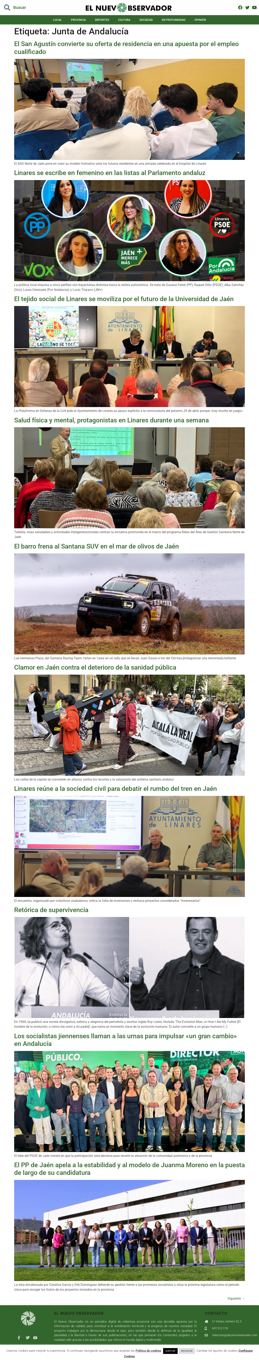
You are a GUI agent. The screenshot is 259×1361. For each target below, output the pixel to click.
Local (57, 19)
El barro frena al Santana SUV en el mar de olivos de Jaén (96, 546)
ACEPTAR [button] (170, 1351)
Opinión (200, 19)
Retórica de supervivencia (51, 910)
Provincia (78, 19)
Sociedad (146, 19)
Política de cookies (148, 1351)
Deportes (102, 19)
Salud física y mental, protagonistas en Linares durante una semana (111, 420)
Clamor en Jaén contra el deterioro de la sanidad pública (95, 667)
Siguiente (236, 1298)
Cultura (124, 19)
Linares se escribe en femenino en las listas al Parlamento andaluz (109, 173)
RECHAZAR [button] (186, 1351)
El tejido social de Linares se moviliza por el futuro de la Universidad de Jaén (124, 299)
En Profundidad (173, 19)
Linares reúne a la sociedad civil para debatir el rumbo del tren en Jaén (115, 788)
